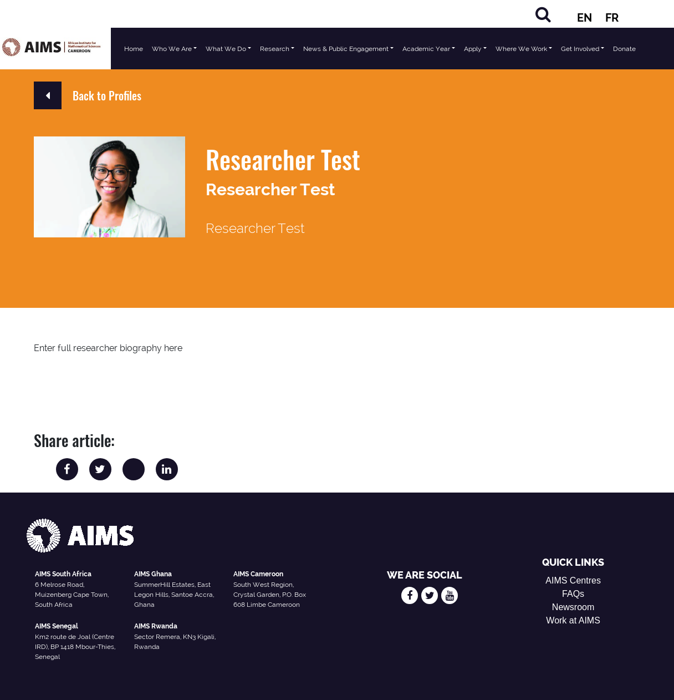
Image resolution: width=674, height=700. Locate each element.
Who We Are (172, 49)
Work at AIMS (573, 620)
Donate (624, 49)
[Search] (543, 14)
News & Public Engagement (346, 49)
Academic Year (426, 49)
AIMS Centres (573, 580)
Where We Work (521, 49)
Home (133, 49)
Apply (473, 49)
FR (612, 17)
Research (274, 49)
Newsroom (573, 607)
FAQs (573, 593)
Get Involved (580, 49)
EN (584, 17)
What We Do (226, 49)
